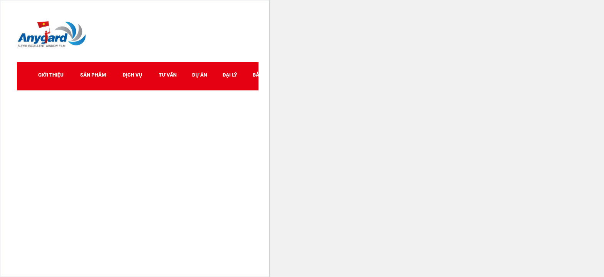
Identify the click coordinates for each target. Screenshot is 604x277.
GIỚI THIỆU (51, 75)
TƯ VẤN (168, 75)
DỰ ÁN (199, 75)
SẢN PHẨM (93, 75)
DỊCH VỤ (132, 75)
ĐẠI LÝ (230, 75)
